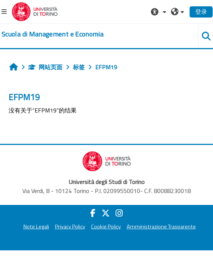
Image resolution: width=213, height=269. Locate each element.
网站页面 (45, 67)
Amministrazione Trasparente (161, 226)
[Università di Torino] (35, 10)
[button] (159, 11)
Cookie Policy (106, 226)
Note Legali (36, 226)
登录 (201, 11)
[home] (52, 34)
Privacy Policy (70, 226)
